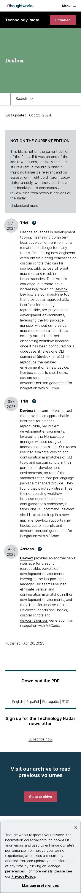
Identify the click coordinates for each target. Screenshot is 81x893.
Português (50, 700)
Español (32, 700)
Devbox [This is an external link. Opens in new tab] (61, 289)
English (17, 700)
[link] (63, 20)
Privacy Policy (23, 876)
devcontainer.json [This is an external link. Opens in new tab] (34, 382)
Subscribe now (40, 738)
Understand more (24, 205)
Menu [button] (69, 6)
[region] (40, 857)
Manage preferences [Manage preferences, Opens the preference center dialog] (40, 885)
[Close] (76, 827)
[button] (34, 223)
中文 (65, 700)
